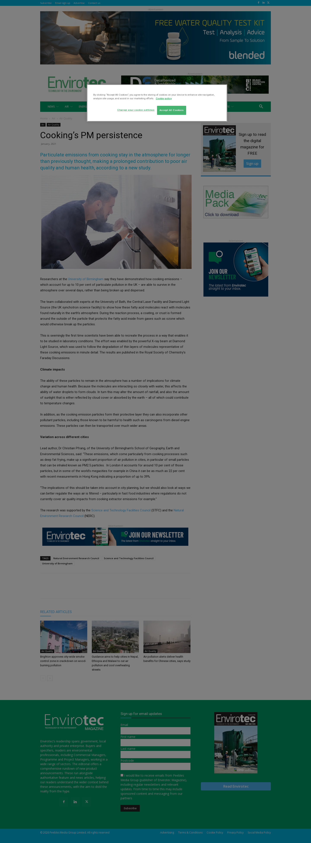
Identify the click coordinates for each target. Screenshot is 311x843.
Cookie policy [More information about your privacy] (164, 98)
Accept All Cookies (172, 110)
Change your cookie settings (135, 109)
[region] (157, 103)
